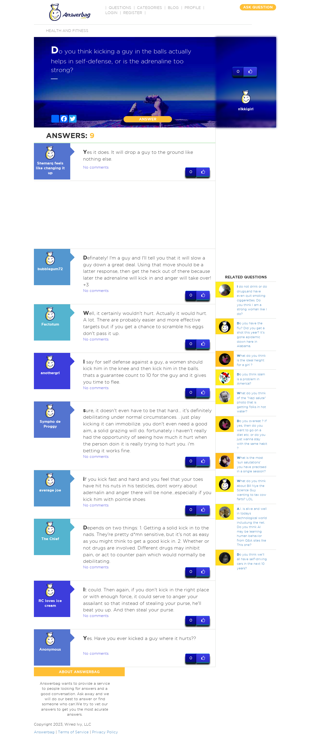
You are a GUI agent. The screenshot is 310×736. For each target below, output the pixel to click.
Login (111, 13)
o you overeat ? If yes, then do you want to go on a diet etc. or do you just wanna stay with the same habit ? (252, 434)
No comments (95, 167)
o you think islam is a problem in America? (251, 378)
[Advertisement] (125, 215)
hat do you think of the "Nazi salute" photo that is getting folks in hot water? (251, 402)
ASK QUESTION (258, 7)
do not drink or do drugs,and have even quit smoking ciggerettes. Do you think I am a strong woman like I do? (252, 300)
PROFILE (193, 8)
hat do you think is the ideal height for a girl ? (251, 360)
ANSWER (147, 119)
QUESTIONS (120, 8)
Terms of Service (73, 733)
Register (132, 13)
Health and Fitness (67, 31)
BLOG (173, 8)
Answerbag (44, 733)
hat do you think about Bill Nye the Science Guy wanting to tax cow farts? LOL (251, 490)
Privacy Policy (105, 733)
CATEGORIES (149, 8)
